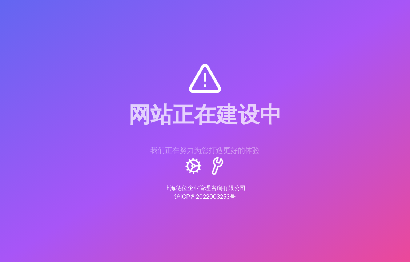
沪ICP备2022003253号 (205, 196)
